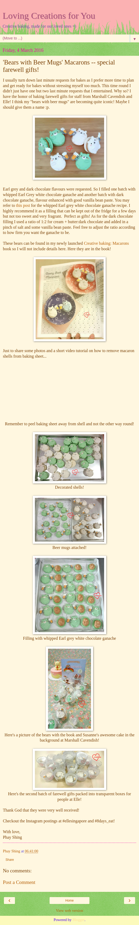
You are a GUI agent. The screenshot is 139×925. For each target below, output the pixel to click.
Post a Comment (19, 882)
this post (23, 205)
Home (69, 900)
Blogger (78, 920)
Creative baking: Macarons (106, 243)
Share (10, 860)
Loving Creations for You (49, 16)
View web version (69, 910)
